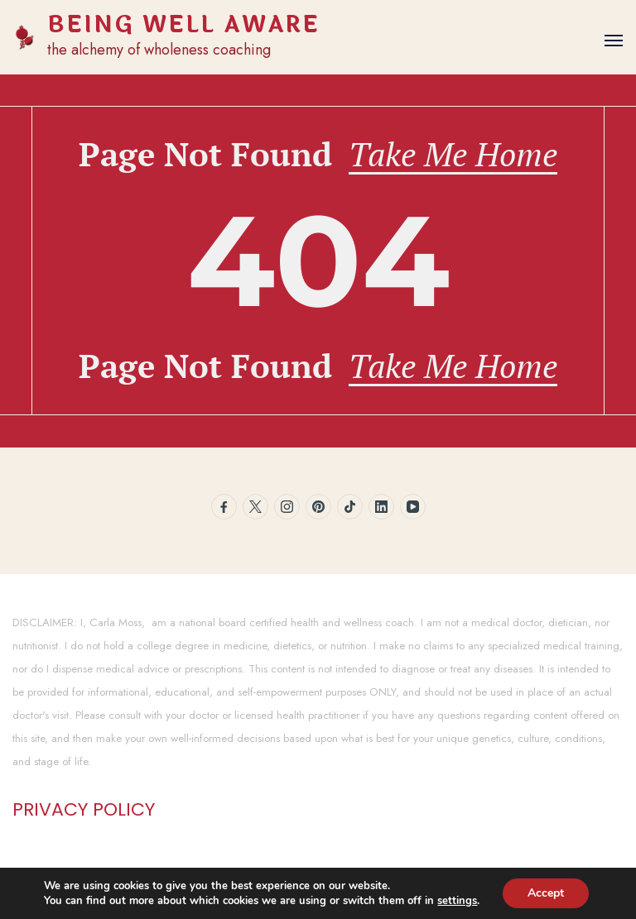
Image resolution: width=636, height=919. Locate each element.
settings (457, 900)
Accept (546, 893)
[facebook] (224, 506)
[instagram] (287, 506)
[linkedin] (381, 506)
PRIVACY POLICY (83, 809)
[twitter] (255, 506)
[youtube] (413, 506)
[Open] (614, 40)
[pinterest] (318, 506)
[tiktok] (350, 506)
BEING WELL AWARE (183, 25)
